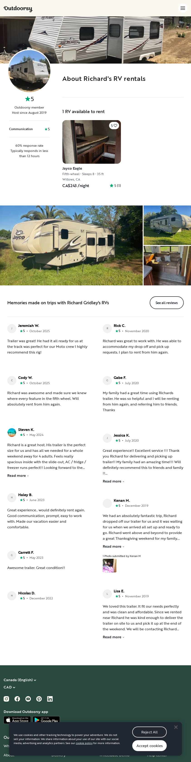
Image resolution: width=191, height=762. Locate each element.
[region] (95, 745)
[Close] (176, 733)
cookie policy (84, 749)
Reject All (149, 737)
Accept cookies (150, 751)
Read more (18, 475)
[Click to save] (114, 125)
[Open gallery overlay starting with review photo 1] (109, 565)
